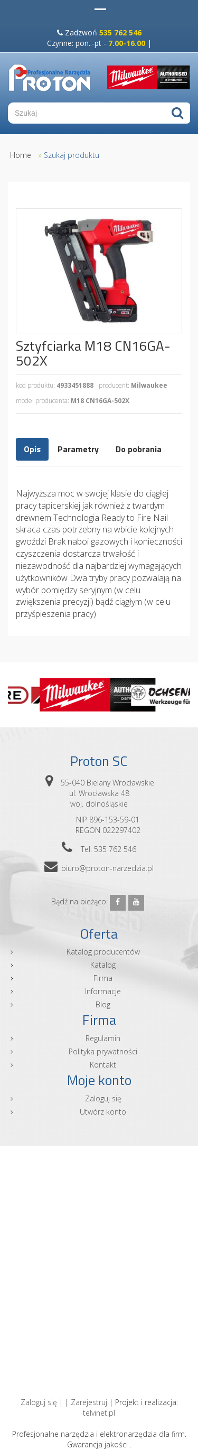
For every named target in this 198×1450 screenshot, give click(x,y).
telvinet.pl (99, 1413)
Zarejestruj (89, 1402)
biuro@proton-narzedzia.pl (107, 868)
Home (20, 155)
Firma (102, 978)
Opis (32, 449)
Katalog (103, 965)
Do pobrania (139, 449)
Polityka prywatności (103, 1051)
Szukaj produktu (71, 155)
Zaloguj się (103, 1098)
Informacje (103, 991)
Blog (103, 1004)
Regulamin (103, 1038)
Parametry (78, 449)
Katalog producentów (103, 952)
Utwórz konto (103, 1112)
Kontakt (103, 1065)
